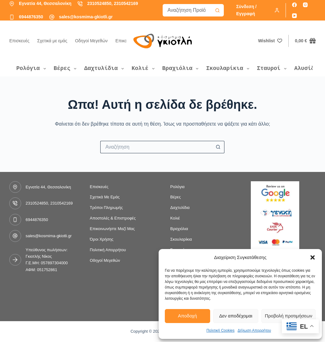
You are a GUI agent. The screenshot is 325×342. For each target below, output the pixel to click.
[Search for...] (187, 10)
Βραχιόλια (181, 68)
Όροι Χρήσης (101, 239)
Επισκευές (19, 40)
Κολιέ (144, 68)
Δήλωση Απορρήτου (254, 330)
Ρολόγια (32, 68)
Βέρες (66, 68)
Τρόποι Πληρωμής (106, 207)
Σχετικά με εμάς (52, 40)
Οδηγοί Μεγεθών (91, 40)
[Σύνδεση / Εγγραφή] (257, 10)
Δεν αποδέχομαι (235, 315)
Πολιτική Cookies (220, 330)
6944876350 (31, 16)
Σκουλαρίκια (228, 68)
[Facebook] (294, 4)
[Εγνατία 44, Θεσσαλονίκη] (11, 3)
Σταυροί (273, 68)
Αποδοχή (187, 315)
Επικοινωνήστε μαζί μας (112, 228)
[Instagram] (305, 4)
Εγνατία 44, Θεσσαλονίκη (45, 3)
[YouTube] (294, 15)
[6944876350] (11, 17)
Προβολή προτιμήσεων (288, 315)
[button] (312, 257)
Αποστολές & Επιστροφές (113, 218)
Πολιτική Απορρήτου (108, 249)
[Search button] (217, 10)
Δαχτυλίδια (105, 68)
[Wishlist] (270, 40)
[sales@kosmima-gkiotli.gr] (51, 17)
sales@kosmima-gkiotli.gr (86, 16)
